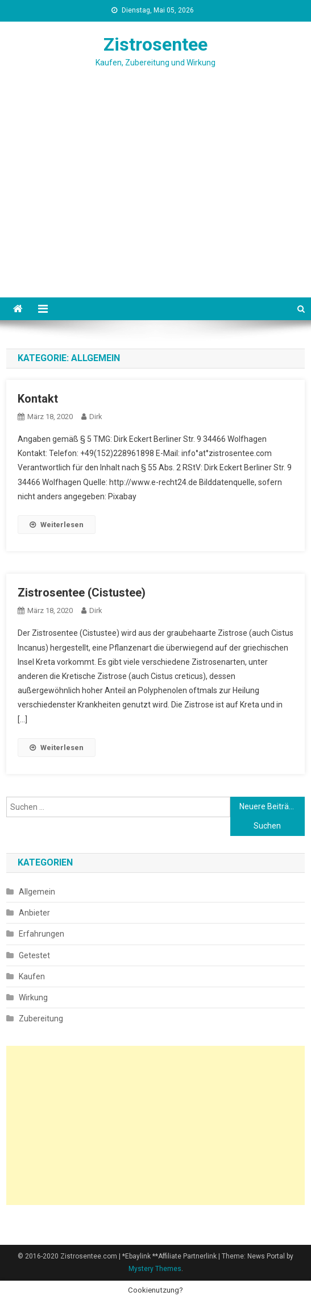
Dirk (95, 416)
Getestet (34, 955)
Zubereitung (41, 1018)
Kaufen (32, 976)
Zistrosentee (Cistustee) (82, 592)
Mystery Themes (154, 1269)
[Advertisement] (155, 212)
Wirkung (33, 997)
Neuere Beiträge (268, 806)
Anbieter (34, 912)
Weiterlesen (57, 524)
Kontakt (38, 398)
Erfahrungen (41, 933)
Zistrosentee (155, 44)
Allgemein (37, 891)
